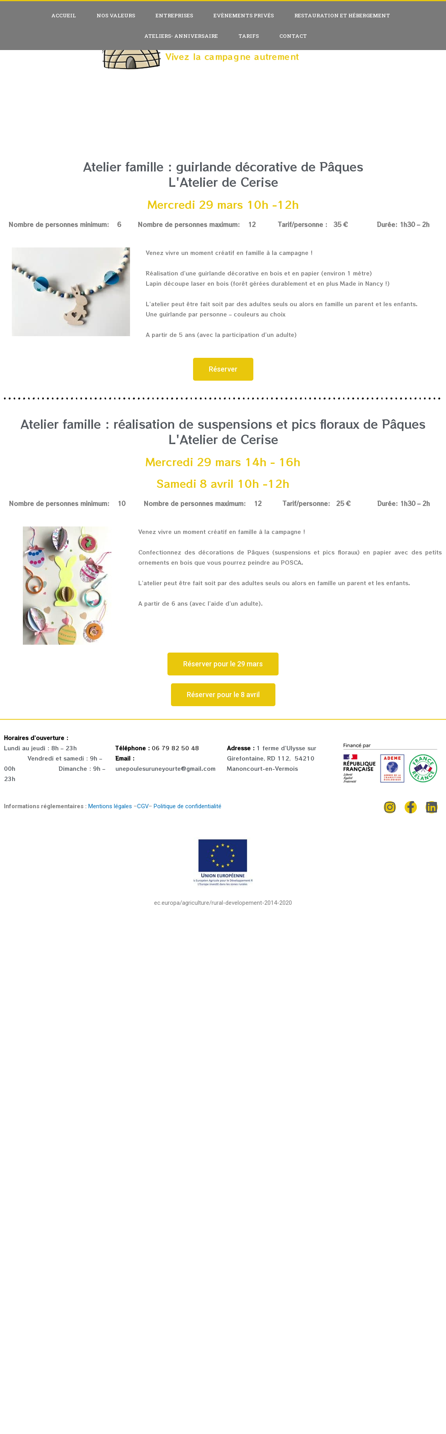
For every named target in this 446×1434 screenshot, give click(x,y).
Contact (293, 35)
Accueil (63, 15)
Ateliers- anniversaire (181, 35)
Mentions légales (110, 806)
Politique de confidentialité (187, 806)
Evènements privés (244, 15)
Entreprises (174, 15)
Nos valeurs (116, 15)
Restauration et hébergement (342, 15)
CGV (143, 806)
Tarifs (248, 35)
